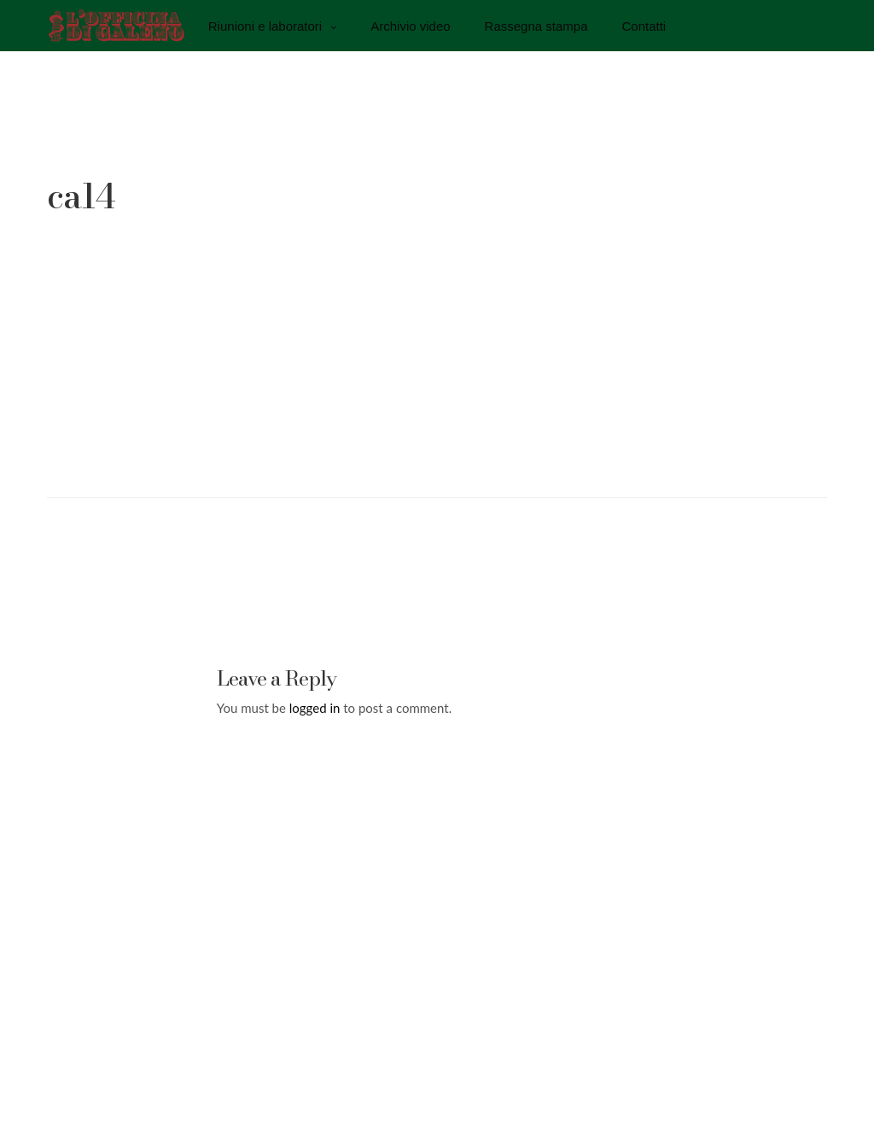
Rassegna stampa (536, 25)
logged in (315, 707)
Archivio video (410, 25)
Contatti (644, 25)
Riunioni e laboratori (265, 25)
